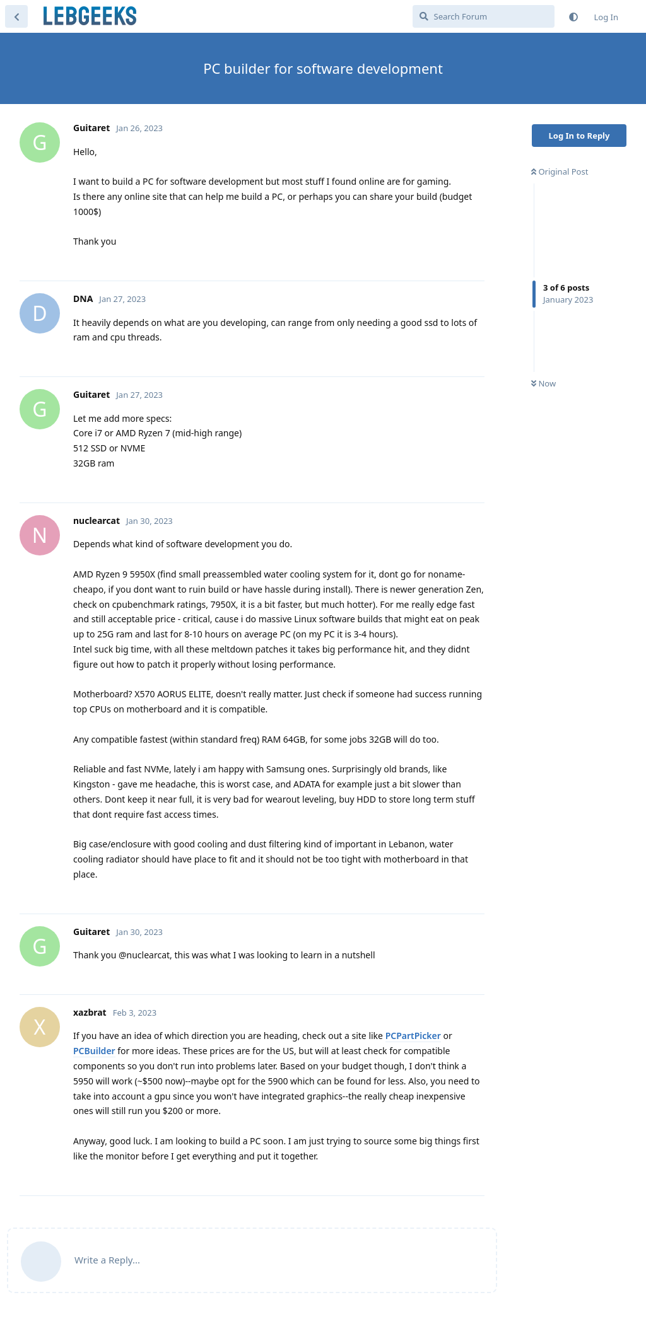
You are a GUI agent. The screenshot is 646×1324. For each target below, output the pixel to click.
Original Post (559, 171)
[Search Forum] (484, 16)
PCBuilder (94, 1051)
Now (543, 383)
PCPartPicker (413, 1036)
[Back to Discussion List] (16, 16)
